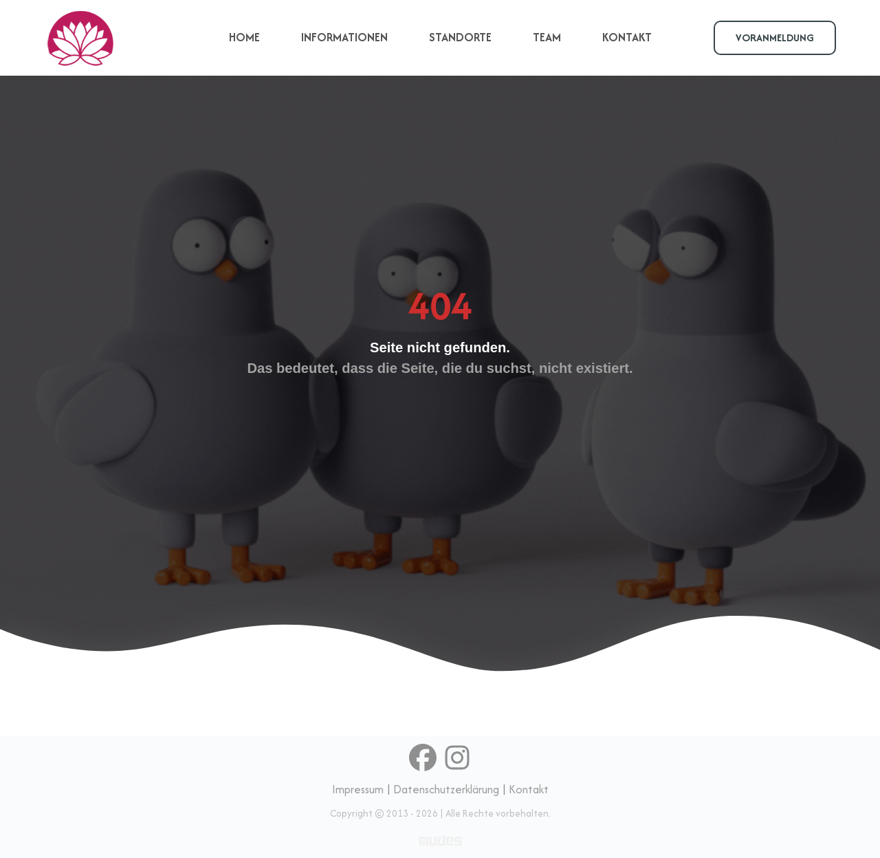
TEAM (547, 37)
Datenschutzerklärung (446, 789)
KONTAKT (627, 37)
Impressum (358, 789)
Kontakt (529, 789)
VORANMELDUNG (775, 37)
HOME (244, 37)
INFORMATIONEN (344, 37)
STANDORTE (460, 37)
